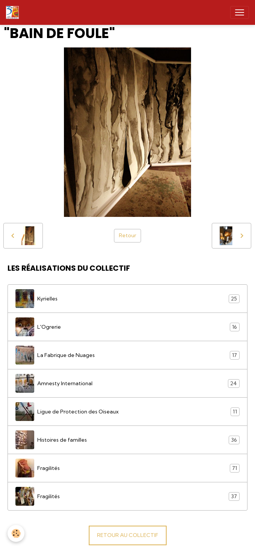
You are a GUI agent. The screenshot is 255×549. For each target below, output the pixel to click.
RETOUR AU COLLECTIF (127, 535)
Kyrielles (127, 298)
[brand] (14, 12)
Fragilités (127, 468)
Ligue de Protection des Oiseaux (127, 411)
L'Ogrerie (127, 326)
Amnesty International (127, 383)
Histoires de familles (127, 439)
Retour (127, 235)
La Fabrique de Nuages (127, 355)
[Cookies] (16, 533)
